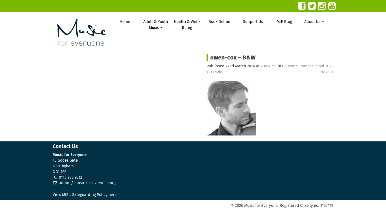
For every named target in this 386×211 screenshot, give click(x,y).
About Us (314, 21)
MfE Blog (284, 21)
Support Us (253, 21)
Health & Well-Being (187, 24)
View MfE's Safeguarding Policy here (85, 194)
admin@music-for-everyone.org (87, 182)
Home (125, 21)
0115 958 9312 (70, 177)
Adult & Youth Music (155, 24)
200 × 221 (269, 66)
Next (327, 72)
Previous (216, 72)
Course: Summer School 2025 (307, 66)
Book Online (219, 21)
